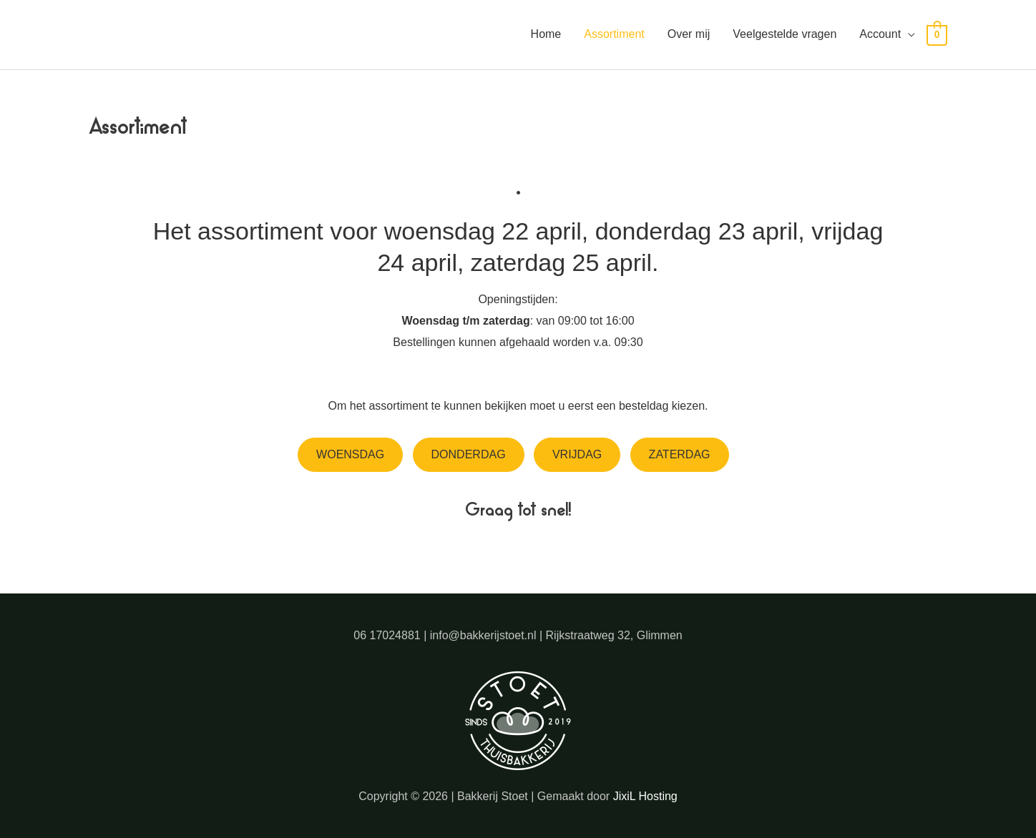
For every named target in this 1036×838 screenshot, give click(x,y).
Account (880, 34)
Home (546, 34)
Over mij (689, 34)
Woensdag (350, 454)
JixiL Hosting (645, 796)
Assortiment (614, 34)
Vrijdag (577, 454)
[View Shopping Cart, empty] (937, 35)
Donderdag (468, 454)
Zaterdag (679, 454)
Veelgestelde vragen (784, 34)
